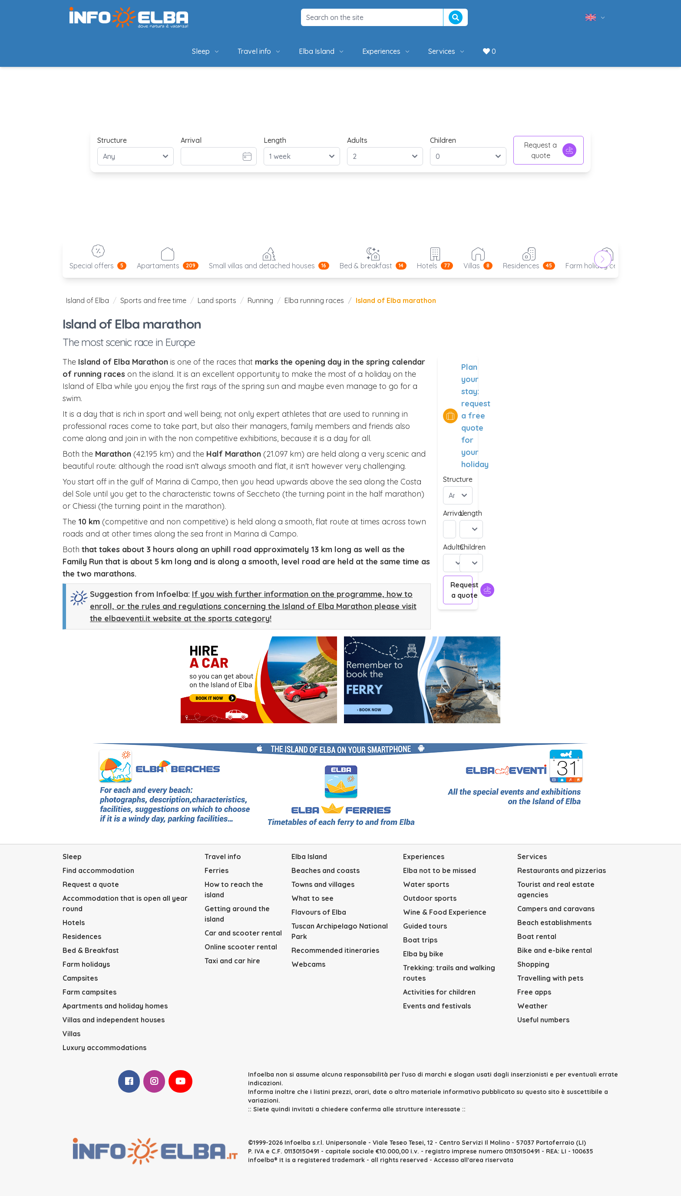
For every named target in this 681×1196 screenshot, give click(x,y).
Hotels (74, 922)
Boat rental (536, 936)
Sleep (206, 51)
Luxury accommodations (104, 1047)
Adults (357, 140)
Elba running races (314, 300)
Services (447, 51)
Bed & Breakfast (91, 950)
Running (260, 300)
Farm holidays (86, 964)
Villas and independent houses (114, 1019)
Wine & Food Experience (444, 912)
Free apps (534, 992)
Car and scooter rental (243, 933)
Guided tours (425, 926)
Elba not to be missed (439, 870)
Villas (71, 1033)
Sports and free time (153, 300)
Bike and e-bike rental (554, 950)
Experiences (386, 51)
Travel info (259, 51)
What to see (312, 898)
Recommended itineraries (335, 950)
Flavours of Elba (318, 912)
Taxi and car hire (232, 960)
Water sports (426, 884)
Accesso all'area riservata (473, 1160)
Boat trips (420, 940)
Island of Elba (87, 300)
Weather (532, 1006)
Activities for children (439, 992)
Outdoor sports (429, 898)
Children (443, 140)
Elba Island (322, 51)
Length (275, 140)
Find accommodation (98, 870)
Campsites (80, 978)
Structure (112, 140)
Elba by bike (423, 953)
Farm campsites (89, 992)
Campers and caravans (556, 908)
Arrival (191, 140)
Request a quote (550, 150)
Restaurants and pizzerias (561, 870)
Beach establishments (554, 922)
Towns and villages (322, 884)
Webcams (308, 964)
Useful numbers (543, 1019)
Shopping (533, 964)
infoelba (261, 1160)
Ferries (216, 870)
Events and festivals (437, 1006)
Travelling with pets (550, 978)
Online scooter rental (241, 946)
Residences (82, 936)
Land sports (217, 300)
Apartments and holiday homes (115, 1006)
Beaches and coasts (325, 870)
